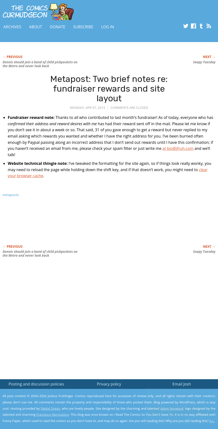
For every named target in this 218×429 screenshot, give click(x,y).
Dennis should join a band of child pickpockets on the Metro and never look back (40, 64)
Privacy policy (109, 384)
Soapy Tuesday (204, 62)
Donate (57, 26)
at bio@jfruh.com (177, 148)
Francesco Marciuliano (52, 414)
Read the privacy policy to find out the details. (175, 398)
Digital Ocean (50, 408)
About (35, 26)
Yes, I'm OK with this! (177, 411)
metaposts (11, 195)
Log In (107, 26)
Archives (12, 26)
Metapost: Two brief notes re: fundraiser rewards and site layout (108, 88)
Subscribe (83, 26)
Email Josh (182, 384)
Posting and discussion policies (36, 384)
